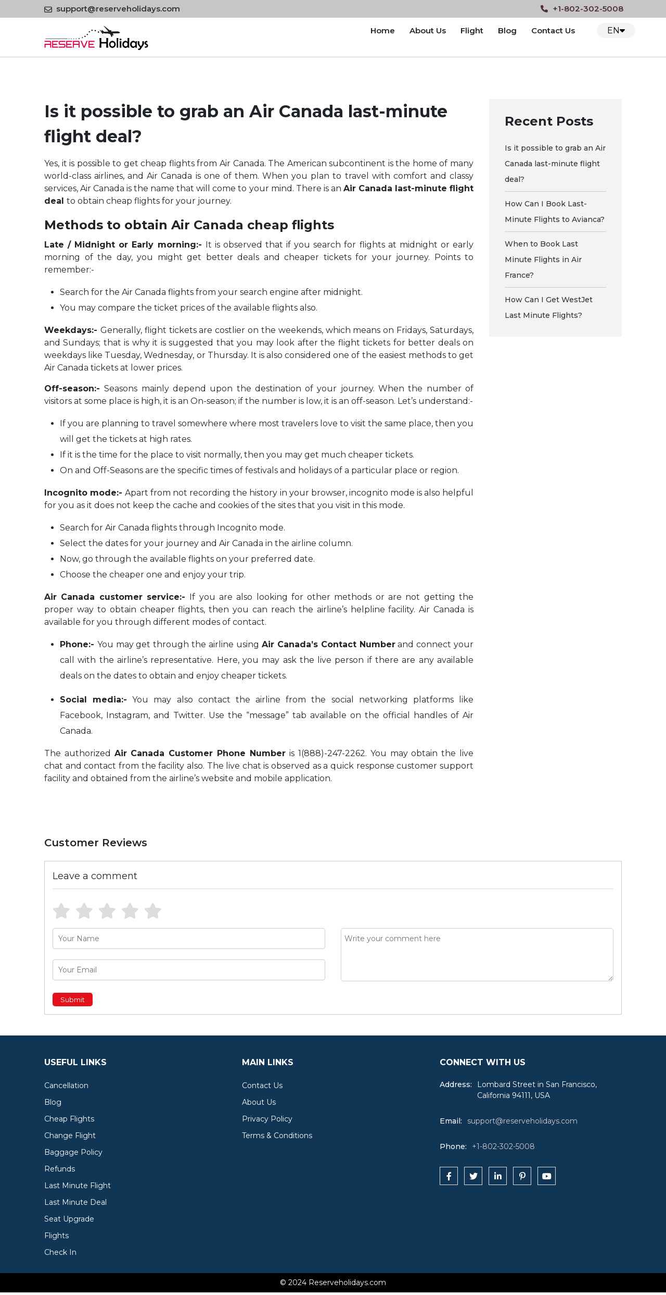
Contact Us (262, 1085)
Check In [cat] (60, 1252)
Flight (471, 30)
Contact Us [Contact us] (553, 30)
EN (616, 30)
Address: (456, 1084)
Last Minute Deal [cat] (75, 1202)
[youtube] (546, 1176)
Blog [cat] (52, 1102)
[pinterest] (522, 1176)
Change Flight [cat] (70, 1135)
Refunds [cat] (59, 1169)
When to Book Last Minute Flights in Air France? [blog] (543, 259)
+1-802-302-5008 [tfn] (503, 1146)
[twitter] (473, 1176)
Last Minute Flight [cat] (77, 1185)
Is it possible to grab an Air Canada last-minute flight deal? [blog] (555, 163)
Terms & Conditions (277, 1135)
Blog (507, 30)
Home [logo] (382, 30)
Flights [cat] (56, 1235)
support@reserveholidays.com (112, 9)
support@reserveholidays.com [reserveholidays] (522, 1121)
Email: (451, 1121)
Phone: (453, 1146)
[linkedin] (498, 1176)
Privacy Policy (267, 1119)
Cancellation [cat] (66, 1085)
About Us (427, 30)
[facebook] (449, 1176)
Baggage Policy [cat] (73, 1152)
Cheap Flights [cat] (69, 1119)
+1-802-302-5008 (582, 9)
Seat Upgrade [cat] (69, 1219)
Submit (72, 999)
